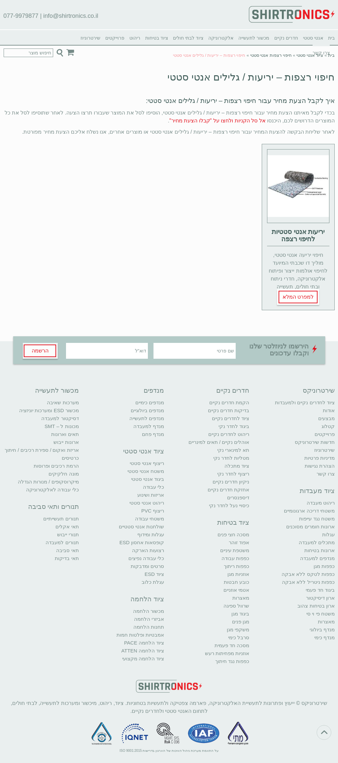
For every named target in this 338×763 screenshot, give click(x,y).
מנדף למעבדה (148, 426)
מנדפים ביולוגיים (147, 410)
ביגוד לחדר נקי (234, 426)
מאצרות (326, 621)
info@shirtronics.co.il (70, 16)
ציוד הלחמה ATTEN (142, 650)
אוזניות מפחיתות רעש (227, 653)
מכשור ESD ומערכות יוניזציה (49, 410)
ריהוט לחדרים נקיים (228, 434)
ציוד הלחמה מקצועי (143, 658)
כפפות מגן (324, 566)
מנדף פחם (153, 434)
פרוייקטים (114, 38)
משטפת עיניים (234, 550)
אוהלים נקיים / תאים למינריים (219, 442)
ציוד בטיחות (156, 38)
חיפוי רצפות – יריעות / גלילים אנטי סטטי (250, 77)
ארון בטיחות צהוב (315, 606)
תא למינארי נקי (233, 450)
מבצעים (326, 418)
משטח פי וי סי (320, 613)
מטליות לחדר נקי (231, 458)
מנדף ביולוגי (322, 629)
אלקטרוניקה (220, 38)
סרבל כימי (238, 637)
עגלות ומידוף (150, 534)
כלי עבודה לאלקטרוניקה (52, 489)
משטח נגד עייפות (316, 518)
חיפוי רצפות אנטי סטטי (271, 55)
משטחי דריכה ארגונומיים (309, 511)
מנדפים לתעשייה (146, 418)
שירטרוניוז (90, 38)
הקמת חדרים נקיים (229, 402)
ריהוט (134, 38)
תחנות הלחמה (148, 627)
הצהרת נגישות (320, 466)
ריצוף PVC (152, 511)
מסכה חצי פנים (233, 534)
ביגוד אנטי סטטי (147, 479)
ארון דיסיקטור (320, 598)
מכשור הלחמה (148, 611)
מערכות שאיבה (63, 402)
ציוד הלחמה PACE (144, 643)
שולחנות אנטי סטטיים (141, 526)
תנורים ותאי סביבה (53, 506)
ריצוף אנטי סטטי (147, 463)
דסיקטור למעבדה (60, 418)
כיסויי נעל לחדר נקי (229, 505)
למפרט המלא (298, 297)
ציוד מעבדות (317, 490)
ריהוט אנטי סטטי (146, 503)
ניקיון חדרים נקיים (231, 481)
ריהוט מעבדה (321, 503)
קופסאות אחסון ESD (141, 542)
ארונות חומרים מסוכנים (310, 526)
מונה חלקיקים (64, 474)
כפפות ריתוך (236, 566)
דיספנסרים (238, 497)
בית (331, 38)
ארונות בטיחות (319, 550)
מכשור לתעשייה (253, 38)
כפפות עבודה (235, 558)
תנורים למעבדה (62, 542)
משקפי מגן (238, 629)
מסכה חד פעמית (232, 645)
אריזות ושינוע (150, 495)
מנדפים (154, 390)
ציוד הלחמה (147, 599)
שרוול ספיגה (236, 606)
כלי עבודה (153, 487)
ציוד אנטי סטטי (309, 55)
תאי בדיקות (67, 558)
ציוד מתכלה (236, 466)
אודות (329, 410)
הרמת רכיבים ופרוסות (56, 466)
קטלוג (328, 426)
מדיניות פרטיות (319, 458)
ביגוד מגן (240, 613)
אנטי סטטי (313, 38)
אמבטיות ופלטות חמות (140, 635)
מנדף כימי (324, 637)
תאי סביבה (67, 550)
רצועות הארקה (148, 550)
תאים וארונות (65, 434)
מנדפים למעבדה (317, 558)
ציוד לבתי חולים (188, 38)
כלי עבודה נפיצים (146, 558)
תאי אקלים (67, 526)
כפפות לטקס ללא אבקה (308, 574)
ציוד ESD (154, 574)
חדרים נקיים (286, 38)
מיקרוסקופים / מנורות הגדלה (48, 481)
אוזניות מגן (238, 574)
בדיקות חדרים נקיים (228, 410)
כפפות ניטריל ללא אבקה (308, 582)
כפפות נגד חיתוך (232, 661)
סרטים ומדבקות (147, 566)
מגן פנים (240, 621)
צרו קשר (326, 474)
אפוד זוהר (239, 542)
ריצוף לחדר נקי (233, 474)
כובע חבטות (236, 582)
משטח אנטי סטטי (145, 471)
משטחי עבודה (149, 518)
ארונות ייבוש (66, 442)
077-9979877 (20, 16)
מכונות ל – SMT (62, 426)
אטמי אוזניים (236, 590)
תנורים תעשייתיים (61, 518)
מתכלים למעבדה (317, 542)
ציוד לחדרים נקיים (230, 418)
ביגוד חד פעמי (320, 590)
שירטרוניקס (319, 390)
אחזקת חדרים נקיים (228, 489)
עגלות (328, 534)
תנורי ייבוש (68, 534)
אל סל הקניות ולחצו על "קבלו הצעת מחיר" (217, 120)
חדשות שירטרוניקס (315, 442)
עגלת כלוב (153, 582)
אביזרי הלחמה (149, 619)
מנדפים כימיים (149, 402)
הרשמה (40, 350)
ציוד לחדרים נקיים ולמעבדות (305, 402)
